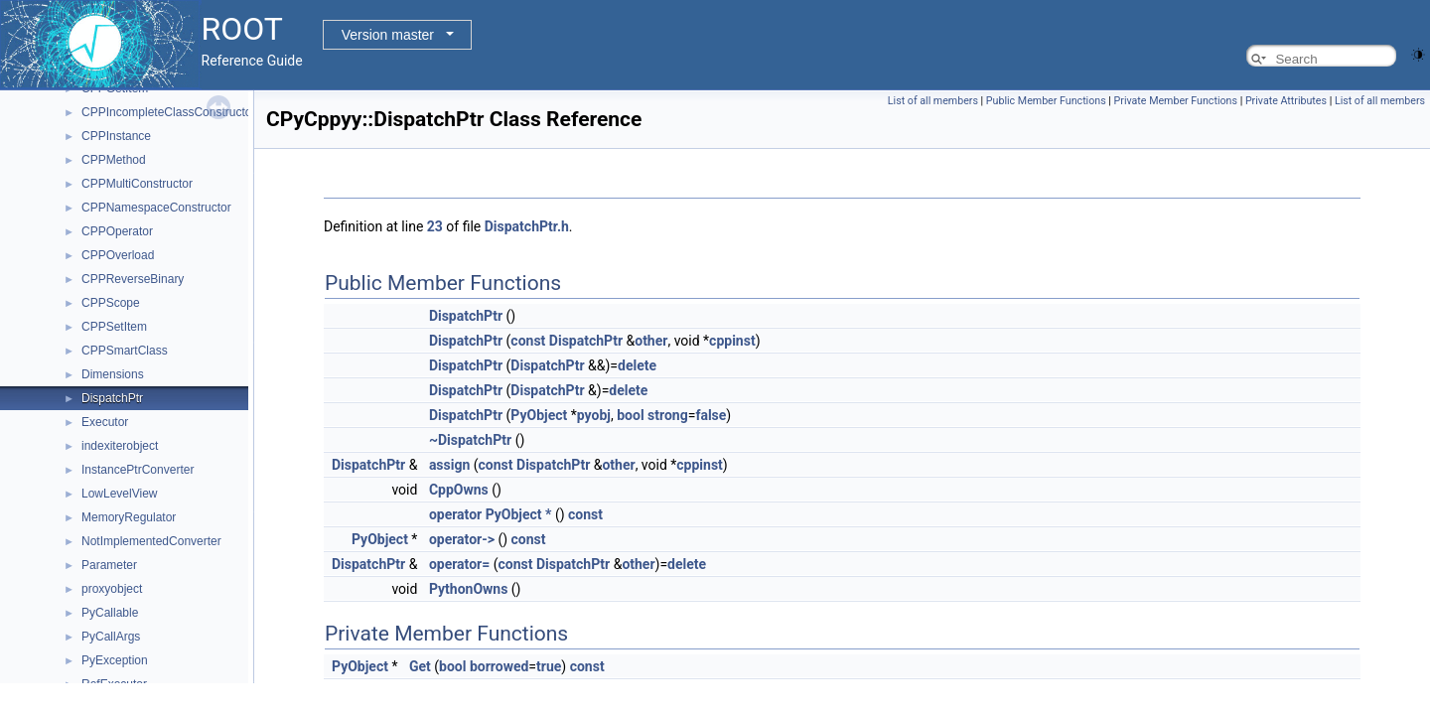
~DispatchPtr (470, 440)
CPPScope (110, 303)
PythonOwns (468, 589)
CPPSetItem (114, 327)
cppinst (732, 341)
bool (630, 415)
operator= (459, 564)
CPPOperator (117, 231)
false (710, 415)
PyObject (538, 415)
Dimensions (112, 374)
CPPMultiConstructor (137, 184)
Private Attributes (1286, 100)
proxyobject (111, 589)
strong (667, 415)
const (527, 341)
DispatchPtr (112, 398)
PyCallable (109, 613)
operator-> (462, 539)
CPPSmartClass (124, 351)
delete (637, 365)
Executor (104, 422)
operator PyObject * (490, 514)
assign (449, 465)
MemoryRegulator (128, 517)
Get (420, 666)
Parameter (109, 565)
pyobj (594, 415)
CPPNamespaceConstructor (156, 207)
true (548, 666)
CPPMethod (113, 160)
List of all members (933, 100)
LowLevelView (119, 493)
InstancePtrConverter (137, 470)
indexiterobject (119, 446)
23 (435, 226)
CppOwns (459, 490)
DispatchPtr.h (527, 226)
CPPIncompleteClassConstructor (168, 112)
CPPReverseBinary (132, 279)
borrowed (499, 666)
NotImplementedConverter (151, 541)
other (651, 341)
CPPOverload (117, 255)
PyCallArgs (110, 637)
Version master (388, 35)
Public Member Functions (1046, 100)
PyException (114, 660)
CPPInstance (116, 136)
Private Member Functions (1175, 100)
